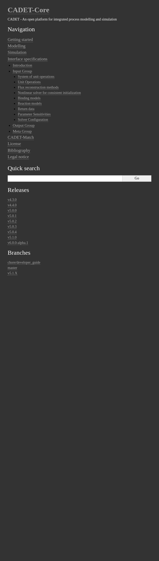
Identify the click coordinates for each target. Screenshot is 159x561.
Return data (26, 109)
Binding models (29, 98)
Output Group (24, 125)
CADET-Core (28, 10)
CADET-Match (21, 137)
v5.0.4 (12, 232)
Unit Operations (29, 82)
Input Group (22, 71)
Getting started (20, 39)
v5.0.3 (12, 227)
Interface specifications (27, 59)
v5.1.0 (12, 237)
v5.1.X (12, 273)
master (12, 268)
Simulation (17, 52)
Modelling (16, 46)
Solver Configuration (33, 120)
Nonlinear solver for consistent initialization (49, 93)
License (14, 143)
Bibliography (19, 150)
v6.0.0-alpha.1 (18, 243)
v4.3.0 (12, 200)
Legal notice (18, 156)
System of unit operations (36, 77)
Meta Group (22, 131)
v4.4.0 (12, 205)
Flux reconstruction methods (38, 87)
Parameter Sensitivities (34, 114)
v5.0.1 (12, 216)
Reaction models (30, 103)
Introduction (22, 65)
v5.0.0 (12, 210)
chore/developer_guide (24, 262)
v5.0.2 (12, 221)
